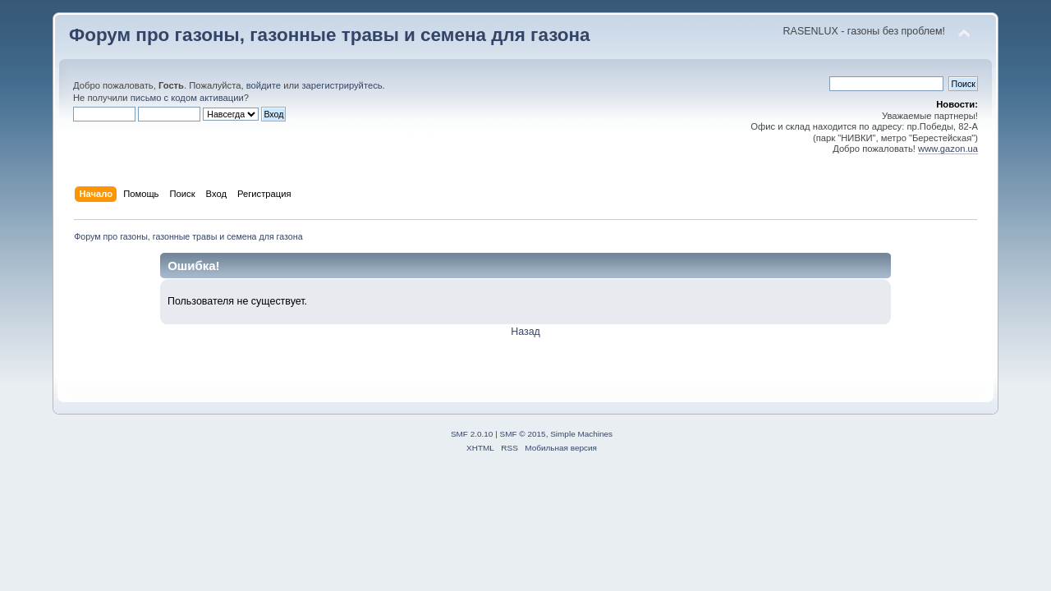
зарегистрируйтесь (341, 85)
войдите (263, 85)
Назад (525, 331)
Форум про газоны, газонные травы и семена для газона (329, 35)
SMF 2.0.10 (472, 433)
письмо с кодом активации (187, 98)
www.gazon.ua (948, 148)
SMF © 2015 (523, 433)
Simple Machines (581, 433)
